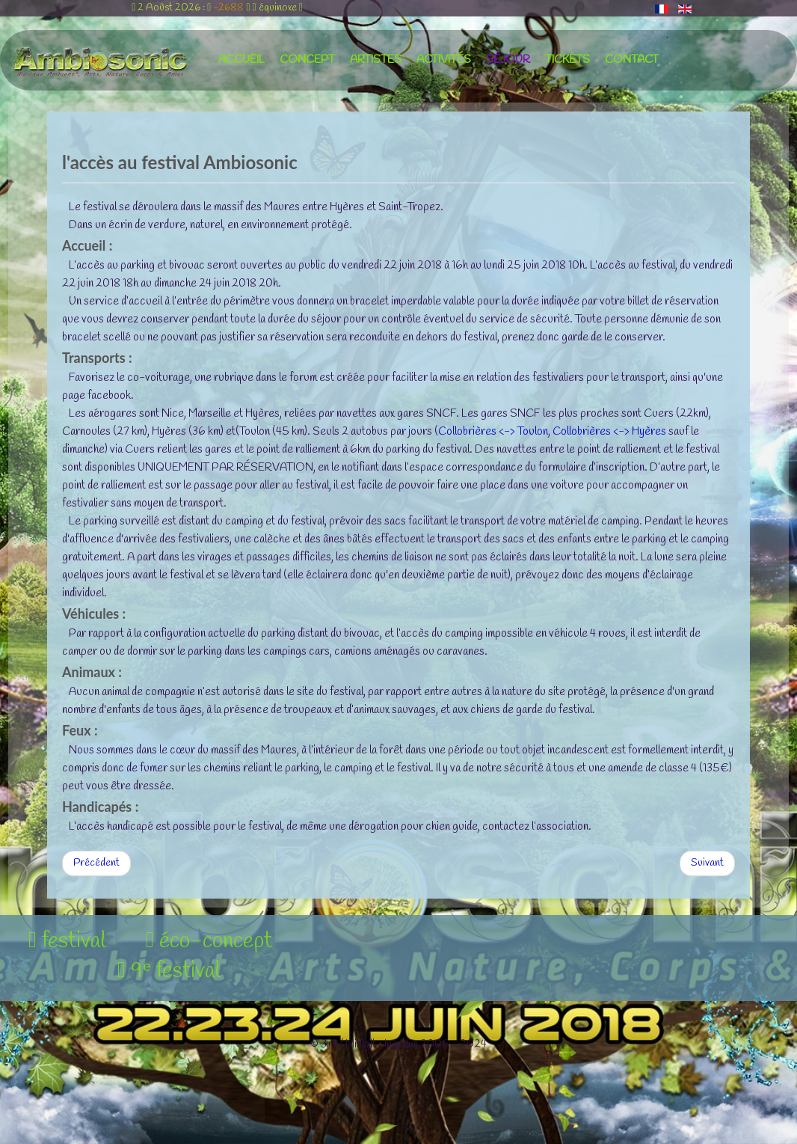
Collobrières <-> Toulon (493, 431)
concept (307, 59)
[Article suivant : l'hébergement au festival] (707, 863)
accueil (241, 59)
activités (443, 59)
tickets (567, 59)
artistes (375, 59)
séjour (508, 59)
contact (632, 59)
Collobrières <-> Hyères (609, 431)
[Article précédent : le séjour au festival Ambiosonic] (96, 863)
